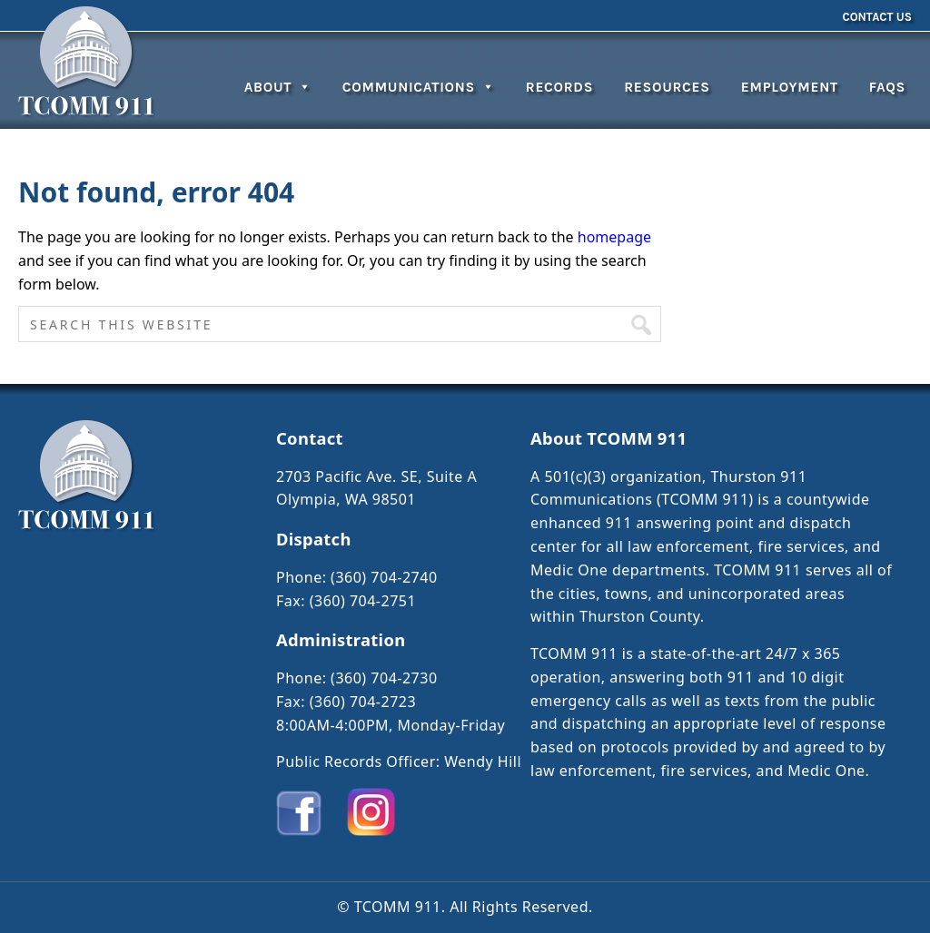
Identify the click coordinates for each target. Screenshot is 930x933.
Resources (667, 87)
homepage (614, 237)
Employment (789, 87)
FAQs (887, 87)
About (278, 87)
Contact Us (877, 17)
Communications (418, 87)
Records (559, 87)
